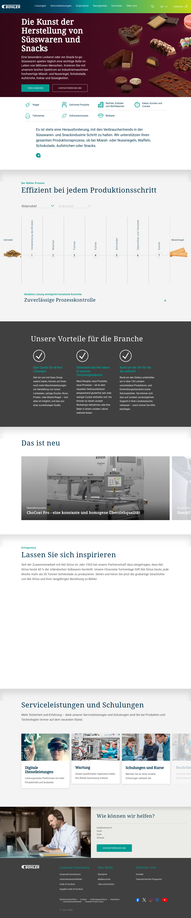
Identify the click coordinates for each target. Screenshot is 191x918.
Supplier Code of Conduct (71, 889)
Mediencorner (104, 879)
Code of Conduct (67, 884)
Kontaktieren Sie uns (114, 848)
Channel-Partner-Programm (149, 879)
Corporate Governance (70, 874)
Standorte (102, 874)
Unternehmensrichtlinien (71, 879)
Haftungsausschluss (98, 899)
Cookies (83, 899)
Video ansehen (35, 88)
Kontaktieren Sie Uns (69, 88)
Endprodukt (74, 206)
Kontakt (139, 874)
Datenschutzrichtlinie (68, 899)
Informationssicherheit (72, 901)
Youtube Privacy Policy (94, 901)
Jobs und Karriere (106, 884)
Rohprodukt (37, 206)
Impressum (115, 899)
